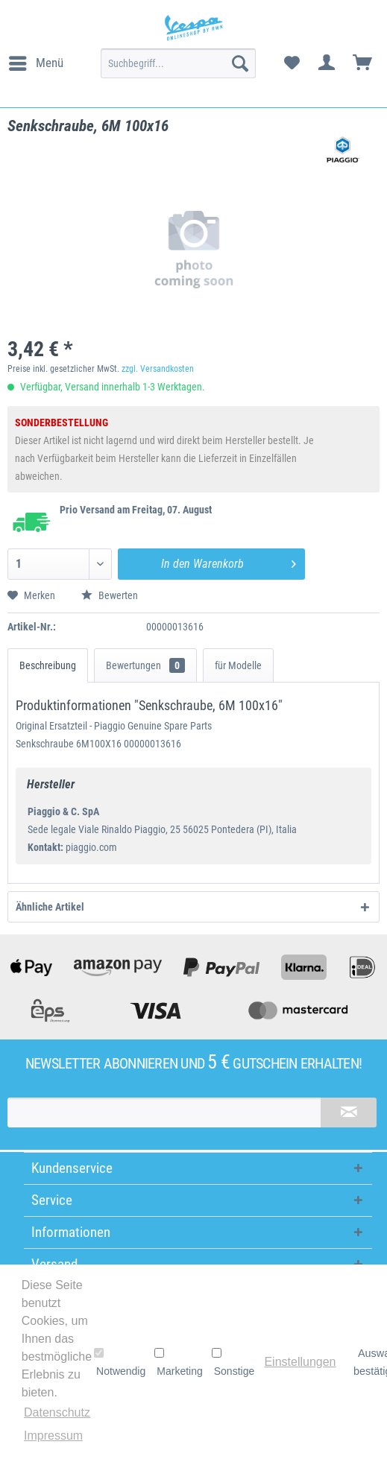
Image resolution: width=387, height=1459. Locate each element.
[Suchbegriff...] (178, 63)
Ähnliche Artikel (50, 907)
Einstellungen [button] (300, 1361)
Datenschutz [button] (57, 1412)
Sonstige (233, 1362)
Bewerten (109, 595)
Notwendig (119, 1362)
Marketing (178, 1362)
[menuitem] (35, 63)
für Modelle (238, 665)
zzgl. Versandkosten (158, 369)
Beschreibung (47, 665)
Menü (36, 60)
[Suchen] (240, 63)
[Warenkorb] (363, 63)
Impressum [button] (53, 1435)
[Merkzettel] (291, 63)
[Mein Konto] (327, 63)
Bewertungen (145, 665)
